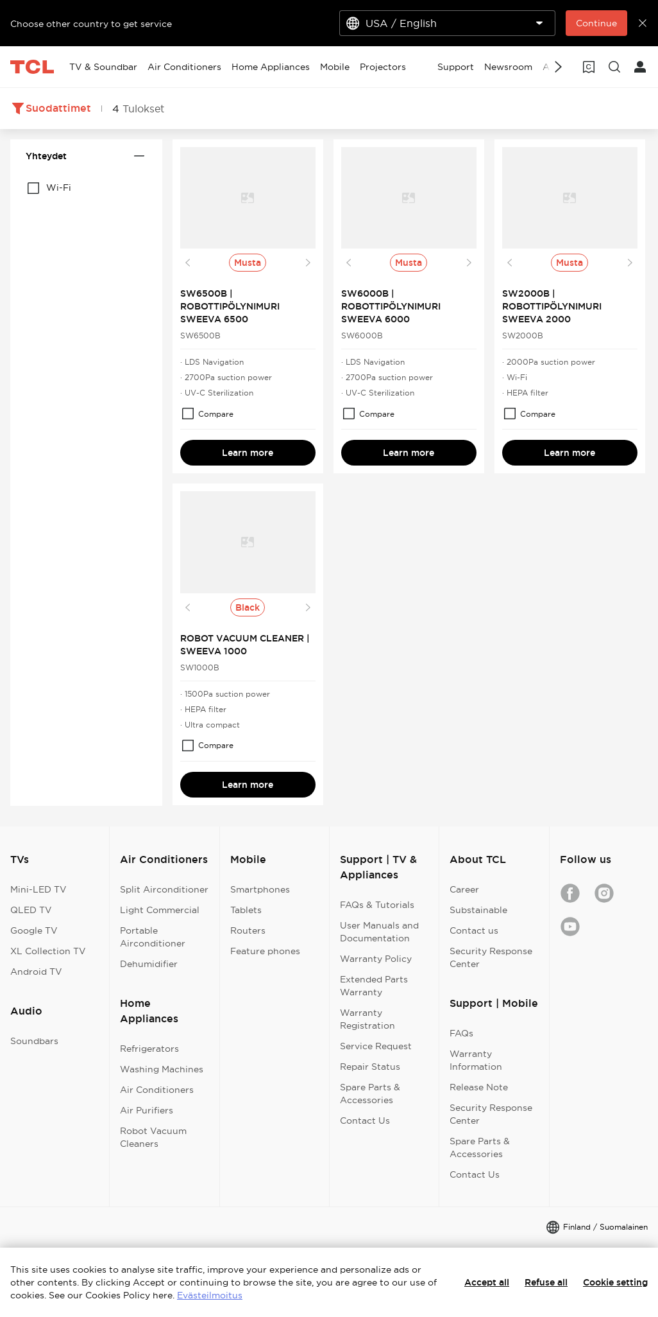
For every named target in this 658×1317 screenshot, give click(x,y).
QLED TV (31, 910)
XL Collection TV (48, 951)
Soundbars (34, 1041)
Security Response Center (491, 957)
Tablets (246, 910)
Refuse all (546, 1282)
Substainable (478, 910)
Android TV (36, 971)
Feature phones (265, 951)
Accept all (486, 1282)
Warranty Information (476, 1060)
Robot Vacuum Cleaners (153, 1137)
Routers (248, 930)
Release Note (479, 1087)
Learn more (247, 452)
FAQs (461, 1033)
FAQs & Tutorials (377, 905)
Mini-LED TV (38, 889)
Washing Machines (161, 1069)
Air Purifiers (146, 1110)
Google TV (34, 930)
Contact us (474, 930)
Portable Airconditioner (152, 937)
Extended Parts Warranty (374, 985)
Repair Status (370, 1066)
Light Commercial (159, 910)
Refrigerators (149, 1048)
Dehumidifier (149, 964)
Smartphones (260, 889)
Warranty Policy (376, 958)
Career (464, 889)
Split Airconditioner (164, 889)
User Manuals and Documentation (379, 932)
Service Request (376, 1046)
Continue (596, 23)
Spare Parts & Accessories (370, 1093)
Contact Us (365, 1120)
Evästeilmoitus (209, 1295)
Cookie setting (615, 1282)
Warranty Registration (367, 1019)
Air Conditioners (157, 1089)
